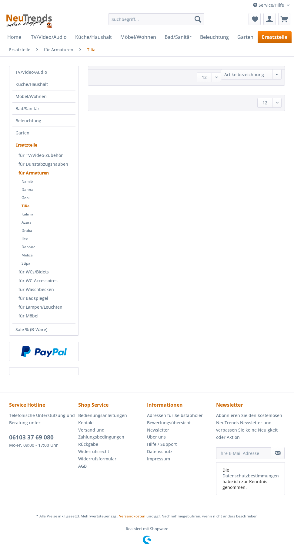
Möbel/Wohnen (31, 96)
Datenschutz (159, 451)
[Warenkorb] (284, 19)
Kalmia (27, 214)
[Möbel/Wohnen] (138, 37)
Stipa (26, 263)
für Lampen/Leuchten (40, 307)
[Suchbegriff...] (156, 19)
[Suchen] (198, 19)
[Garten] (245, 37)
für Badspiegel (33, 298)
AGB (82, 466)
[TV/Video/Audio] (49, 37)
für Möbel (28, 316)
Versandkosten (132, 516)
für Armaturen (33, 173)
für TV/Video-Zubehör (40, 155)
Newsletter (158, 430)
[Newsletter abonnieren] (278, 453)
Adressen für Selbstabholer (175, 415)
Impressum (158, 459)
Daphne (28, 246)
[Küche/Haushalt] (93, 37)
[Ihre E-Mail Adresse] (243, 453)
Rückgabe (88, 444)
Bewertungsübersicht (169, 422)
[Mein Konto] (269, 19)
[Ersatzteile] (275, 37)
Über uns (156, 437)
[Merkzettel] (255, 19)
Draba (27, 230)
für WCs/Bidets (33, 272)
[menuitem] (156, 22)
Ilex (25, 238)
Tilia (25, 205)
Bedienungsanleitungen (102, 415)
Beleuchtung (28, 121)
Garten (22, 133)
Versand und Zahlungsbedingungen (101, 433)
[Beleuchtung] (214, 37)
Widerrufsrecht (93, 451)
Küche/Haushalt (31, 84)
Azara (27, 222)
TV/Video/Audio (31, 72)
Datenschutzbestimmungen (250, 476)
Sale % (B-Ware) (31, 329)
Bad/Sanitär (27, 108)
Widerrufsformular (97, 459)
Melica (27, 255)
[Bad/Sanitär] (178, 37)
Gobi (25, 197)
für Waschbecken (36, 289)
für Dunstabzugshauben (43, 164)
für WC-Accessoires (38, 280)
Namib (27, 181)
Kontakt (86, 422)
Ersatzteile (26, 145)
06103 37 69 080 (31, 437)
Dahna (27, 189)
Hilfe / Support (162, 444)
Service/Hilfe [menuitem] (269, 5)
